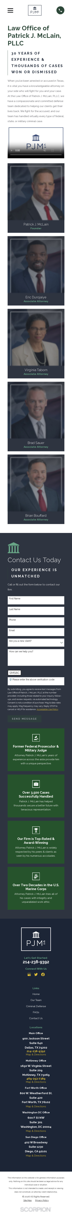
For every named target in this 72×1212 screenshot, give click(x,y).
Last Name (14, 609)
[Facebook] (43, 974)
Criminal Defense (36, 1006)
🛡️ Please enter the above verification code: (32, 679)
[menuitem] (27, 1200)
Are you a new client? (20, 641)
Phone (12, 619)
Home (36, 994)
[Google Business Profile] (29, 974)
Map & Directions (36, 1054)
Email (12, 630)
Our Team (36, 1000)
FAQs (36, 1012)
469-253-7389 (35, 1078)
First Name (14, 598)
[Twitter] (36, 974)
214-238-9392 (36, 961)
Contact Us (36, 1018)
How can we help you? (21, 651)
